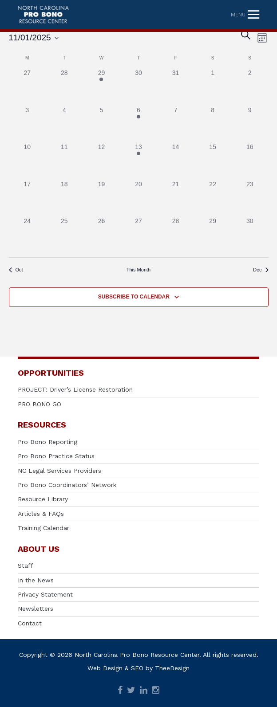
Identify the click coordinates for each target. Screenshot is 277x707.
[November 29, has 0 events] (212, 235)
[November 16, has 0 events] (250, 161)
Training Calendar (43, 527)
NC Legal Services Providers (59, 470)
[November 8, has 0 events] (212, 124)
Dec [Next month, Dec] (261, 269)
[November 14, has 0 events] (175, 161)
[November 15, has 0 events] (212, 161)
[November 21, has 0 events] (175, 198)
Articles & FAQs (41, 513)
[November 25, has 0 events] (64, 235)
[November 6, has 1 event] (138, 124)
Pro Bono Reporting (47, 441)
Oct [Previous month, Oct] (16, 269)
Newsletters (35, 608)
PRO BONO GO (39, 404)
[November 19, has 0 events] (101, 198)
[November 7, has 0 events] (175, 124)
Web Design (105, 668)
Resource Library (43, 499)
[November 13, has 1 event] (138, 161)
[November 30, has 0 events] (250, 235)
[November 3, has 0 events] (27, 124)
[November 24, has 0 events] (27, 235)
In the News (36, 580)
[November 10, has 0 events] (27, 161)
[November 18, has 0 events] (64, 198)
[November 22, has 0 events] (212, 198)
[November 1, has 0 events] (212, 87)
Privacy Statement (45, 594)
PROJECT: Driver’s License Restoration (75, 389)
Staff (25, 565)
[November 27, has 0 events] (138, 235)
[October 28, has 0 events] (64, 87)
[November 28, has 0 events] (175, 235)
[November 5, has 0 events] (101, 124)
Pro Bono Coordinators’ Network (67, 484)
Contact (30, 623)
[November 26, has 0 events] (101, 235)
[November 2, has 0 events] (250, 87)
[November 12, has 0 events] (101, 161)
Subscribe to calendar (134, 297)
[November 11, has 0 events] (64, 161)
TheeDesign (172, 668)
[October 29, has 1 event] (101, 87)
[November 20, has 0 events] (138, 198)
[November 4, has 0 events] (64, 124)
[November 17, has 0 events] (27, 198)
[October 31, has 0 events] (175, 87)
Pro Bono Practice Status (56, 456)
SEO (137, 668)
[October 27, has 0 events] (27, 87)
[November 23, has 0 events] (250, 198)
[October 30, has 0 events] (138, 87)
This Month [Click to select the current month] (138, 269)
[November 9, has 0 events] (250, 124)
